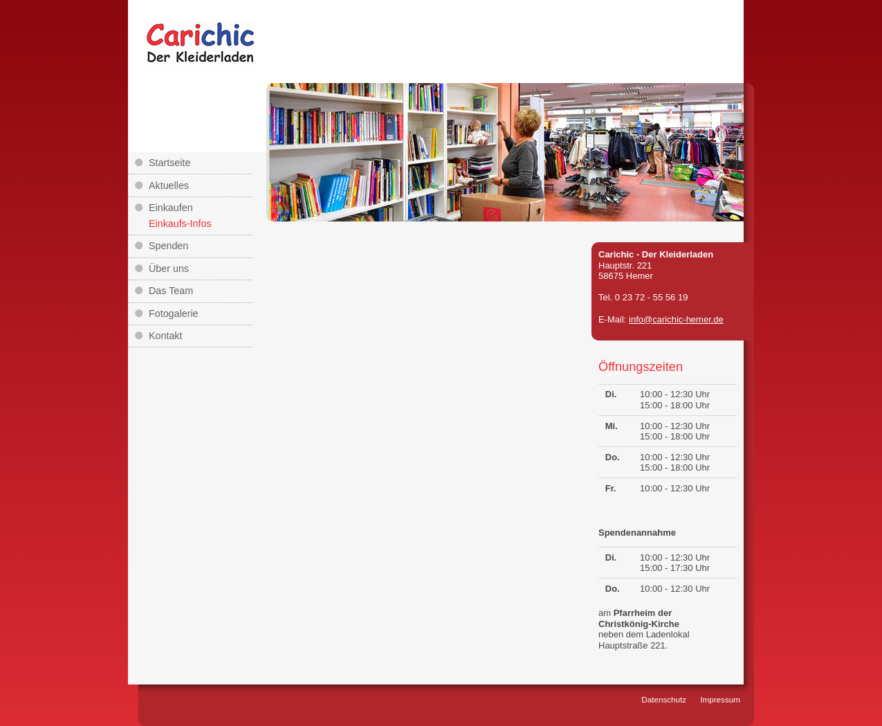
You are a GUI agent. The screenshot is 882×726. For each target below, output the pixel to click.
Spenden (168, 245)
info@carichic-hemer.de (676, 319)
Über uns (169, 268)
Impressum (720, 699)
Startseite (169, 162)
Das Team (171, 290)
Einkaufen (171, 207)
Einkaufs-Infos (180, 223)
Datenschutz (663, 699)
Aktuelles (169, 185)
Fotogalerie (174, 313)
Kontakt (165, 335)
